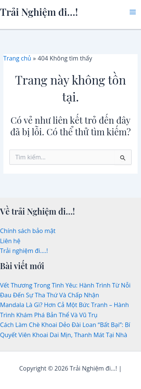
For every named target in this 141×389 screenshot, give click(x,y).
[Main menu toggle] (132, 12)
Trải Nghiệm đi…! (39, 11)
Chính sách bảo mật (28, 231)
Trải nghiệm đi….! (24, 251)
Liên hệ (10, 241)
